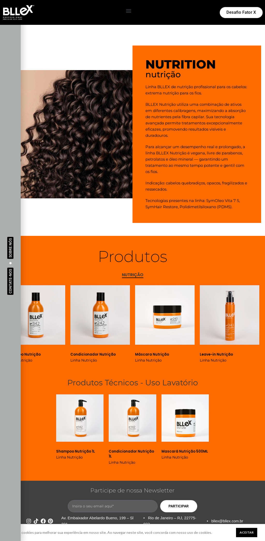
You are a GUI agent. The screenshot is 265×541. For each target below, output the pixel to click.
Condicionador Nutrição (93, 354)
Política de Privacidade (175, 535)
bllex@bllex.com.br (227, 521)
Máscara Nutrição (152, 354)
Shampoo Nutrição (24, 354)
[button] (128, 11)
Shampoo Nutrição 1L (76, 451)
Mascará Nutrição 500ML (178, 453)
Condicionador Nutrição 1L (132, 453)
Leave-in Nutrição (217, 354)
